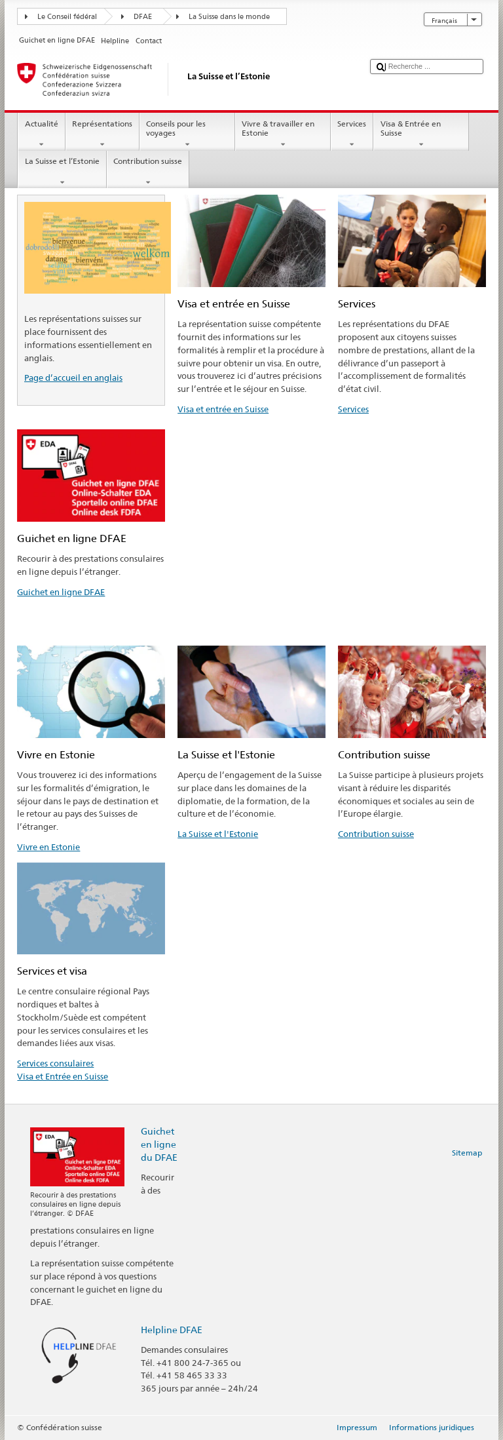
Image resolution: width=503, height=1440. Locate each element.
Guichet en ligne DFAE (61, 592)
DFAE (143, 16)
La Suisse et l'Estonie (217, 833)
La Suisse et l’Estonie (61, 171)
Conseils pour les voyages (187, 134)
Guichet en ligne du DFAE (159, 1144)
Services (352, 134)
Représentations (102, 134)
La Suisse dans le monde (229, 16)
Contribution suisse (148, 171)
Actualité (41, 134)
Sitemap (467, 1153)
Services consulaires (55, 1063)
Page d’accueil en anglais (73, 377)
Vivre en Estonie (48, 847)
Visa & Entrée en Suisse (421, 134)
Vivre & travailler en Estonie (283, 134)
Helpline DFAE (171, 1329)
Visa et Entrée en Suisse (62, 1076)
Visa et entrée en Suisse (223, 409)
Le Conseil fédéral (67, 16)
